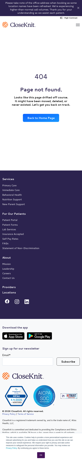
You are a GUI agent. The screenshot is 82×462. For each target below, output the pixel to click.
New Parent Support (13, 204)
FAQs (5, 243)
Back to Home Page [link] (41, 118)
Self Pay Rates (10, 238)
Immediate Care (11, 190)
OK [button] (41, 455)
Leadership (8, 268)
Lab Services (9, 229)
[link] (19, 24)
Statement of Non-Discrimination (20, 248)
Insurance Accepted (13, 234)
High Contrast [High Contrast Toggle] (68, 18)
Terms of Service (26, 414)
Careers (6, 273)
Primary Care (9, 185)
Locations (9, 292)
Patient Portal (9, 220)
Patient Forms (10, 224)
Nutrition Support (12, 199)
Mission (6, 264)
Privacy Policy (11, 448)
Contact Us (8, 278)
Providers (9, 287)
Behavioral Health (12, 194)
